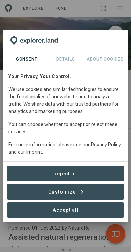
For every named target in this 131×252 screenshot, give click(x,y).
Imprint (34, 152)
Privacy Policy (106, 144)
